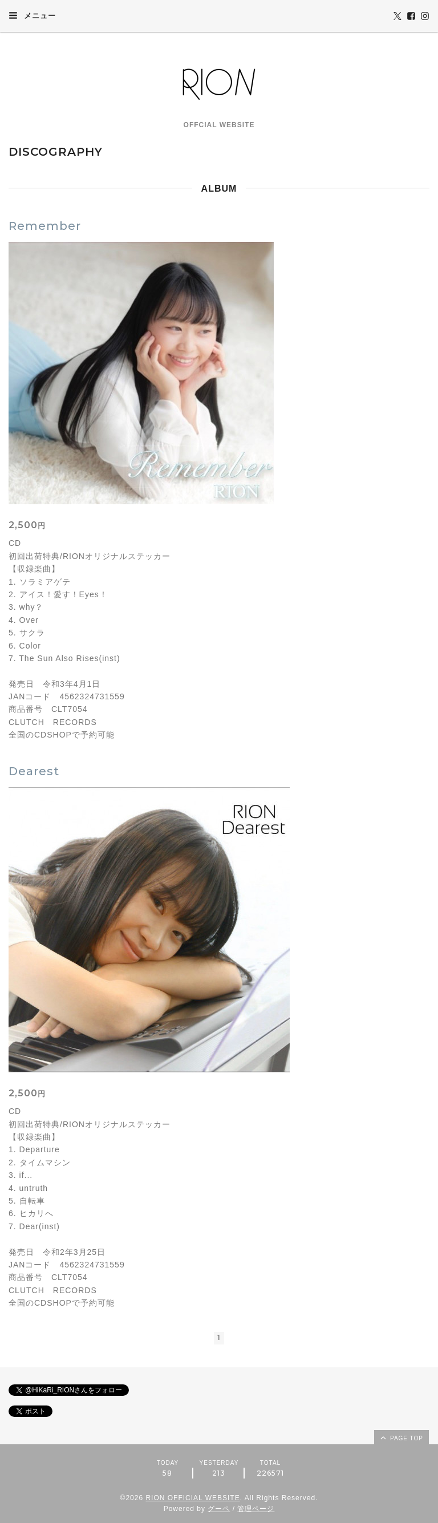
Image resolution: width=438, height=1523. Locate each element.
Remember (45, 226)
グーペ (219, 1509)
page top (401, 1437)
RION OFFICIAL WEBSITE (192, 1498)
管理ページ (255, 1509)
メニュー (32, 15)
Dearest (34, 771)
